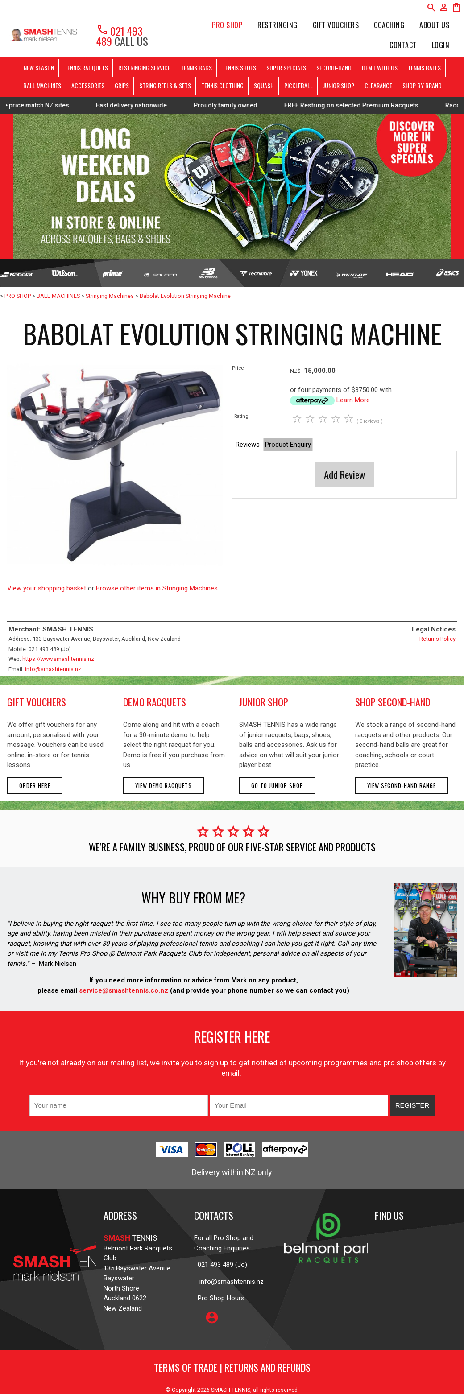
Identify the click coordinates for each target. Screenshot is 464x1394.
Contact (403, 45)
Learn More (353, 400)
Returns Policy (437, 638)
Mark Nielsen (57, 964)
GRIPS (122, 85)
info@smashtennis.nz (53, 669)
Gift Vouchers (336, 25)
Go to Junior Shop (277, 785)
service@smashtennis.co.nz (122, 990)
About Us (434, 25)
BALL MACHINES (42, 85)
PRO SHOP (227, 25)
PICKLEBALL (298, 85)
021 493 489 (119, 36)
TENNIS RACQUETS (86, 67)
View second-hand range (401, 785)
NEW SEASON (39, 67)
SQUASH (264, 85)
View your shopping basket (46, 588)
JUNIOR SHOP (338, 85)
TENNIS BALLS (424, 67)
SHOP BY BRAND (422, 85)
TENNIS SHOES (239, 67)
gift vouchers (36, 701)
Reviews (248, 445)
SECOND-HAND (334, 67)
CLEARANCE (378, 85)
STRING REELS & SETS (165, 85)
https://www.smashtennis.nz (58, 659)
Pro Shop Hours (219, 1298)
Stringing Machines (110, 296)
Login (441, 45)
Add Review (344, 474)
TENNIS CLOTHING (222, 85)
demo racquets (154, 701)
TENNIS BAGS (196, 67)
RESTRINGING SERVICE (144, 67)
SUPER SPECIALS (286, 67)
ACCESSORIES (87, 85)
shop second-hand (392, 701)
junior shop (263, 701)
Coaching (389, 25)
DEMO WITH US (380, 67)
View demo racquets (163, 785)
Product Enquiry (288, 445)
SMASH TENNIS (230, 1389)
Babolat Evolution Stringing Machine (185, 296)
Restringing (277, 25)
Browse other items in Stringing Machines (157, 588)
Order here (34, 785)
